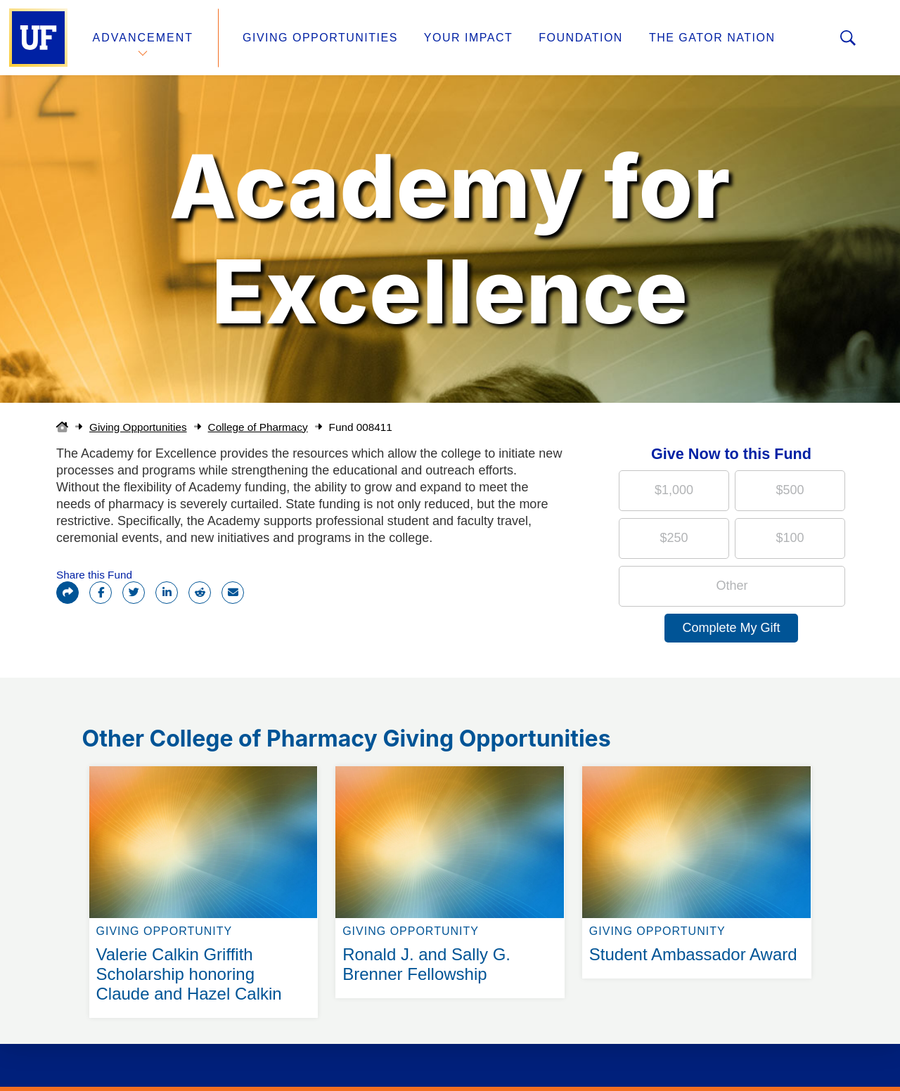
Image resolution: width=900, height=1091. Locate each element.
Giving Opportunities (320, 38)
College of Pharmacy (258, 427)
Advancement (143, 38)
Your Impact (468, 38)
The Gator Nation (712, 38)
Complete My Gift (731, 628)
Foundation (581, 38)
